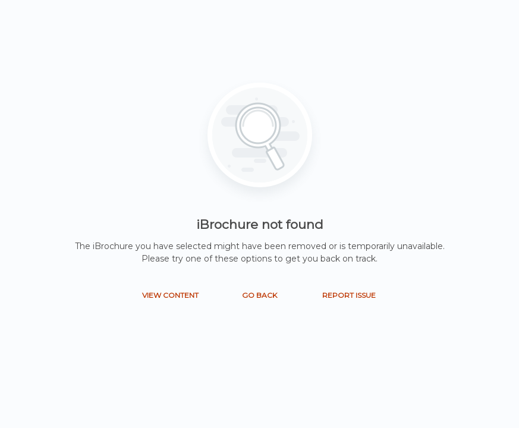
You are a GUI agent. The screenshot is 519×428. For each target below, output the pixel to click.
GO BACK (259, 295)
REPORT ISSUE (349, 295)
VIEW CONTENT (170, 295)
